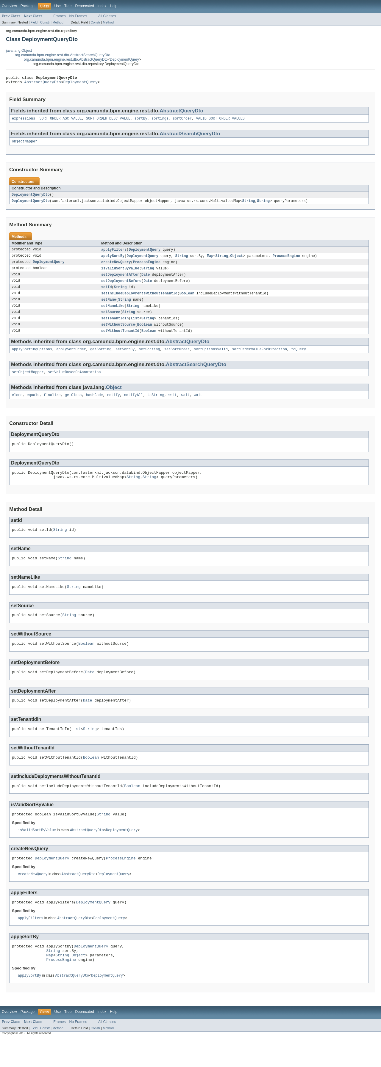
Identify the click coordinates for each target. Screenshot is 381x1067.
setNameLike (112, 312)
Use (57, 6)
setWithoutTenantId (120, 338)
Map (210, 260)
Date (145, 279)
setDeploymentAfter (120, 279)
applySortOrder (71, 357)
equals (33, 404)
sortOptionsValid (211, 357)
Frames (59, 16)
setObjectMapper (28, 381)
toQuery (298, 357)
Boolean (186, 299)
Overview (9, 6)
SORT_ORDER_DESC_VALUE (108, 120)
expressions (23, 120)
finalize (52, 404)
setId (106, 292)
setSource (110, 318)
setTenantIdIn (115, 325)
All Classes (107, 16)
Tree (68, 6)
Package (28, 6)
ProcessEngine (286, 260)
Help (113, 6)
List (135, 325)
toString (155, 404)
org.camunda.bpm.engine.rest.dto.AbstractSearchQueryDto (62, 55)
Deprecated (84, 6)
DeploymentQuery (124, 59)
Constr (45, 22)
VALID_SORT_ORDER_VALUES (220, 120)
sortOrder (182, 120)
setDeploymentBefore (121, 286)
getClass (73, 404)
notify (113, 404)
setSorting (149, 357)
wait (172, 404)
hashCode (94, 404)
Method (57, 22)
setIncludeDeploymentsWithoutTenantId (139, 299)
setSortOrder (177, 357)
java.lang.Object (19, 50)
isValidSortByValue (120, 273)
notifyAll (133, 404)
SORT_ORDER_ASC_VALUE (60, 120)
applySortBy (112, 260)
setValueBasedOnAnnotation (74, 381)
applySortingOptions (32, 357)
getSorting (100, 357)
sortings (160, 120)
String (248, 204)
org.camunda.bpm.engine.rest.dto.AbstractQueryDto (66, 59)
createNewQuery (116, 266)
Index (101, 6)
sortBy (141, 120)
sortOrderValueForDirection (259, 357)
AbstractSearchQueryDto (190, 136)
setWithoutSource (118, 331)
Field (34, 22)
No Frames (78, 16)
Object (236, 260)
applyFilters (114, 253)
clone (17, 404)
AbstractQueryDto (42, 83)
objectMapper (24, 144)
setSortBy (125, 357)
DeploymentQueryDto (31, 197)
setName (108, 305)
